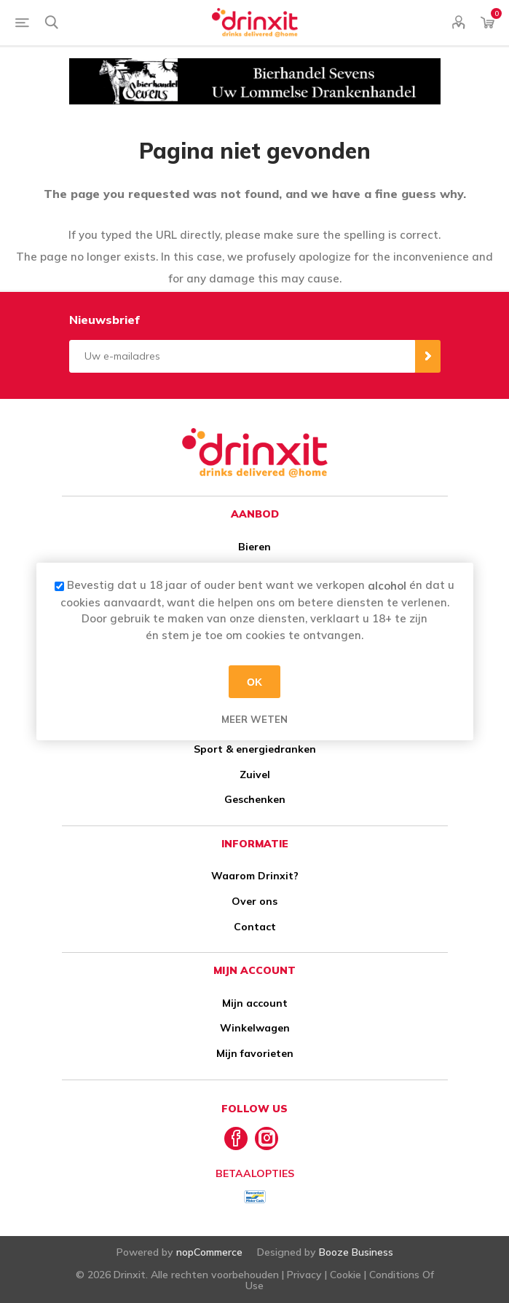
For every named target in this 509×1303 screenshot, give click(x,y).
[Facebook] (236, 1138)
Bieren (254, 546)
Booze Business (356, 1252)
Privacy (304, 1274)
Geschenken (254, 799)
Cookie (345, 1274)
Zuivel (255, 774)
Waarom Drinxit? (255, 875)
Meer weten (254, 719)
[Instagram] (266, 1138)
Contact (255, 926)
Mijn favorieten (254, 1053)
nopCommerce (209, 1252)
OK (254, 681)
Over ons (254, 901)
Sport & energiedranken (255, 749)
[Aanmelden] (242, 356)
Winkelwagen (255, 1027)
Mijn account (255, 1003)
